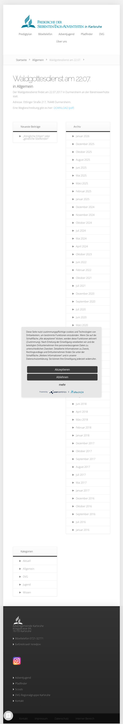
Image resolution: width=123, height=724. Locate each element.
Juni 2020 (81, 317)
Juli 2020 (81, 309)
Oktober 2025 (84, 152)
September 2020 (85, 301)
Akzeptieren (62, 369)
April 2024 (82, 246)
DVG (25, 576)
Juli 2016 (81, 522)
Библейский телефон (28, 644)
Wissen (27, 592)
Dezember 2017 (85, 443)
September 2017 (85, 459)
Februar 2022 (83, 270)
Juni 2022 (81, 262)
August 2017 (83, 467)
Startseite (21, 60)
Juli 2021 (81, 286)
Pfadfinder (21, 683)
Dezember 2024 (85, 207)
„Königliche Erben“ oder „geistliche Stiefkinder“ (36, 137)
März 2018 (82, 419)
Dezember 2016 (85, 498)
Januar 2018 (82, 435)
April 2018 (82, 412)
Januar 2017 (82, 490)
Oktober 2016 (84, 506)
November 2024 (85, 215)
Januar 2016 (82, 530)
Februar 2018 (83, 427)
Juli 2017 (81, 475)
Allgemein (38, 60)
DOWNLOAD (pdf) (64, 108)
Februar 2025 (83, 191)
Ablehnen (62, 377)
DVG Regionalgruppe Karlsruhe (32, 695)
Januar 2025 (82, 199)
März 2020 (82, 325)
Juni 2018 (81, 404)
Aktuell (27, 561)
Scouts (19, 689)
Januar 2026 (82, 136)
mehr (62, 384)
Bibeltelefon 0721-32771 (29, 638)
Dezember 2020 (85, 293)
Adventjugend (23, 677)
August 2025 (83, 160)
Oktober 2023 (84, 254)
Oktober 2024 (84, 223)
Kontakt (19, 701)
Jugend (27, 584)
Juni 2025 (81, 167)
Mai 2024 (81, 238)
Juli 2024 (81, 230)
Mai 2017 (81, 482)
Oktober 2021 (84, 278)
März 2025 (82, 183)
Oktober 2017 (84, 451)
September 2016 (85, 514)
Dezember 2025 (85, 144)
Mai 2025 (81, 175)
